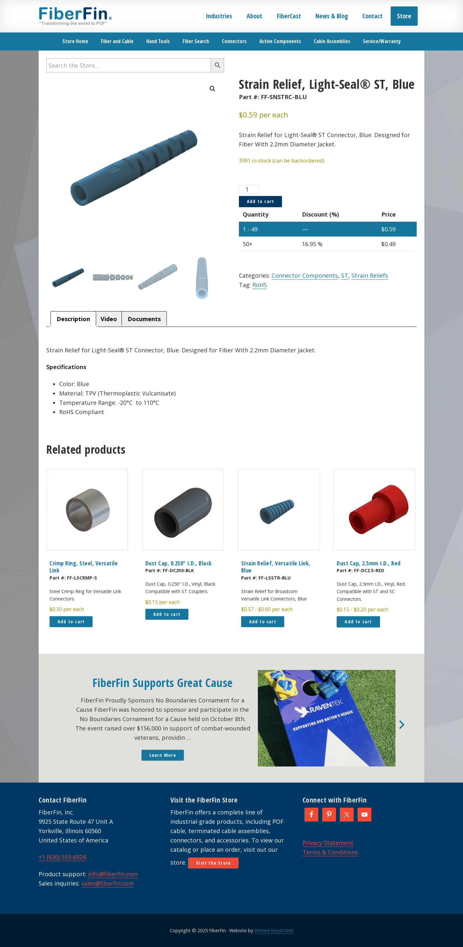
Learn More (163, 755)
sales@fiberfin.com (107, 883)
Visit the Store (213, 863)
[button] (212, 89)
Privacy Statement (328, 843)
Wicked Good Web (274, 930)
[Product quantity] (249, 189)
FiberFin (75, 16)
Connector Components (305, 275)
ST (344, 275)
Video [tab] (109, 319)
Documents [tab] (144, 319)
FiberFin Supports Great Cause (163, 683)
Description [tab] (73, 319)
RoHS (259, 285)
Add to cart (260, 201)
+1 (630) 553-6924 (62, 857)
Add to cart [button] (71, 621)
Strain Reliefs (369, 275)
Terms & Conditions (330, 852)
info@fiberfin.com (113, 874)
